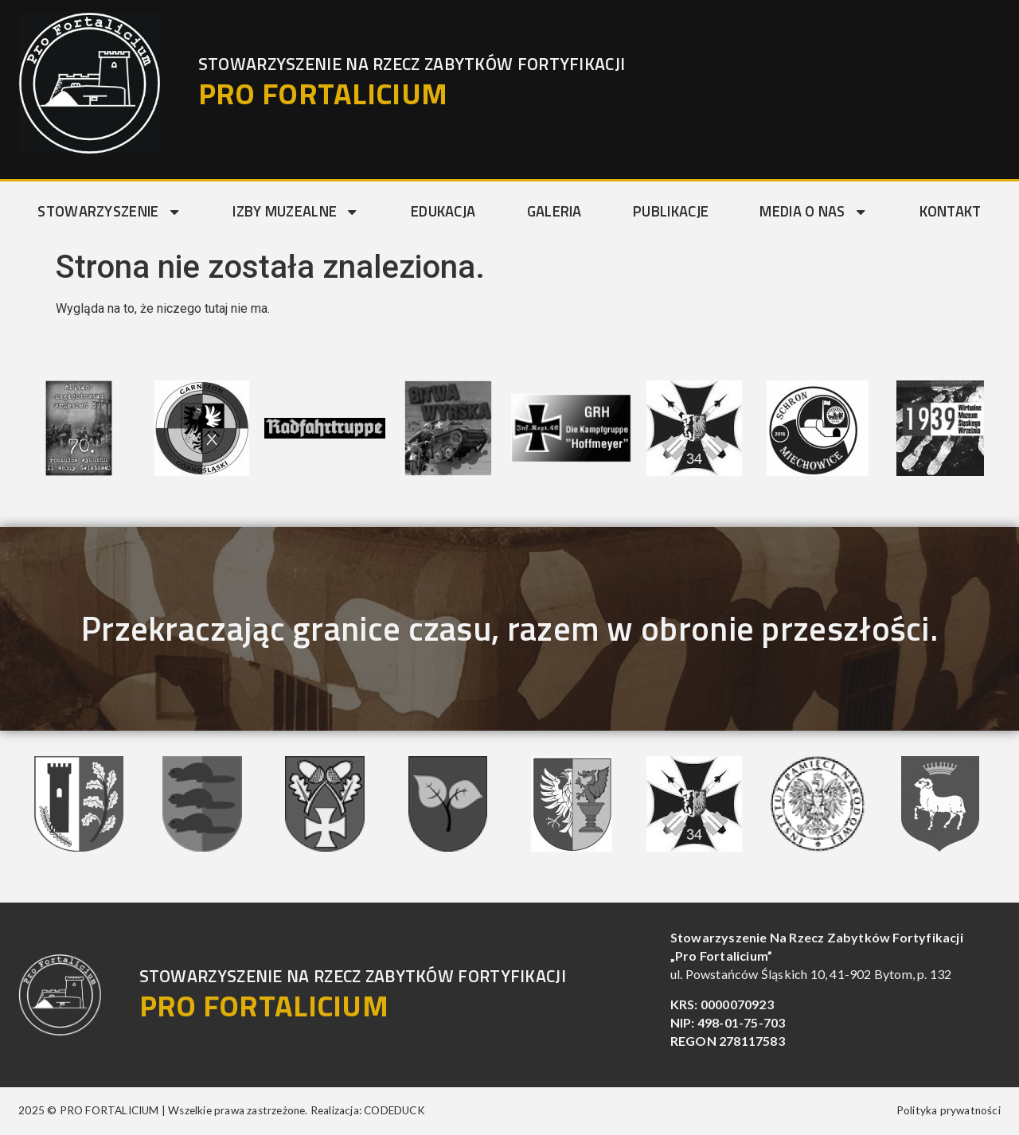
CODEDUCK (394, 1110)
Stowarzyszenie (109, 212)
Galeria (554, 211)
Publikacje (671, 211)
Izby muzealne (295, 212)
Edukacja (443, 211)
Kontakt (950, 211)
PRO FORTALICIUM (323, 93)
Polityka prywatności (948, 1110)
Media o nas (813, 212)
